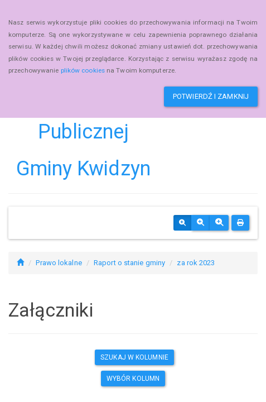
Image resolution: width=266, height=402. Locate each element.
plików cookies (83, 70)
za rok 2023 (196, 263)
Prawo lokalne (58, 263)
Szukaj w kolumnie (134, 357)
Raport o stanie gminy (129, 263)
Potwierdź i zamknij (211, 96)
